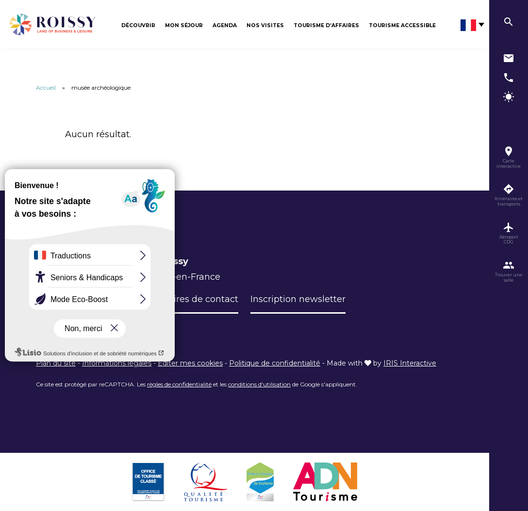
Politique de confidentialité (274, 363)
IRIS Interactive (409, 363)
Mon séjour (184, 25)
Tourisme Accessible (402, 25)
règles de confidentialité (179, 384)
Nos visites (265, 25)
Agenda (225, 25)
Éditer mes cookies (190, 363)
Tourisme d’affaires (326, 25)
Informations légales (116, 363)
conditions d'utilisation (259, 384)
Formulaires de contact (187, 299)
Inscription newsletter (298, 299)
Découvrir (138, 25)
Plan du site (56, 363)
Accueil (46, 87)
